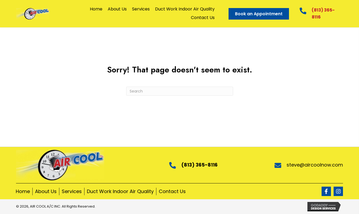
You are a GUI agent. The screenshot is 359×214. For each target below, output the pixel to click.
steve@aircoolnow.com (315, 164)
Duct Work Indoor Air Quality (120, 191)
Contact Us (172, 191)
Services (72, 191)
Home (23, 191)
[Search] (179, 91)
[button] (326, 191)
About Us (46, 191)
